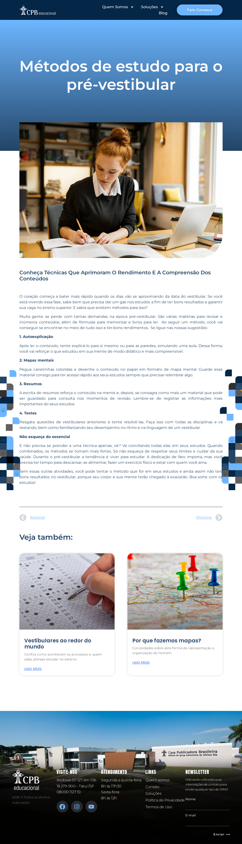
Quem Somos (118, 7)
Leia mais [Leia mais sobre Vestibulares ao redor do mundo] (33, 669)
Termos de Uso (158, 807)
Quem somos (157, 780)
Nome (190, 799)
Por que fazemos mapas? (166, 640)
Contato (152, 787)
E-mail (190, 815)
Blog (162, 13)
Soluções (152, 7)
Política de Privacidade (165, 800)
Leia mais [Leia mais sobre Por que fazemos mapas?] (141, 662)
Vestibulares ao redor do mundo (57, 643)
